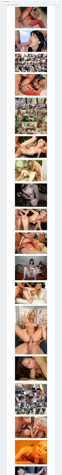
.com (7, 1)
